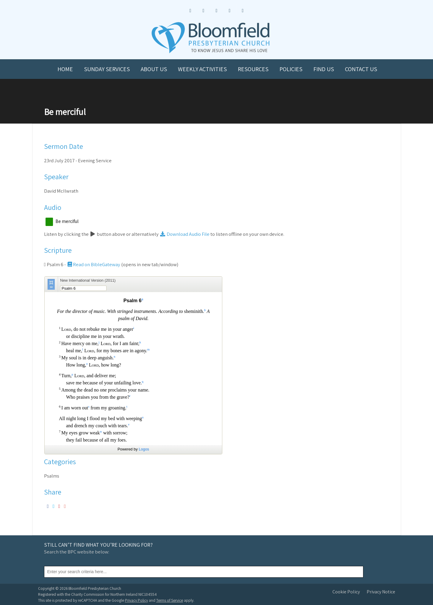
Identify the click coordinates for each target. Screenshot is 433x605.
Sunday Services (107, 69)
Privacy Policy (136, 600)
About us (154, 69)
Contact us (361, 69)
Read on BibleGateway (93, 264)
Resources (253, 69)
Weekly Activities (202, 69)
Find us (323, 69)
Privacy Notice (381, 592)
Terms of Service (169, 600)
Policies (290, 69)
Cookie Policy (346, 592)
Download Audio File (185, 234)
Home (65, 69)
